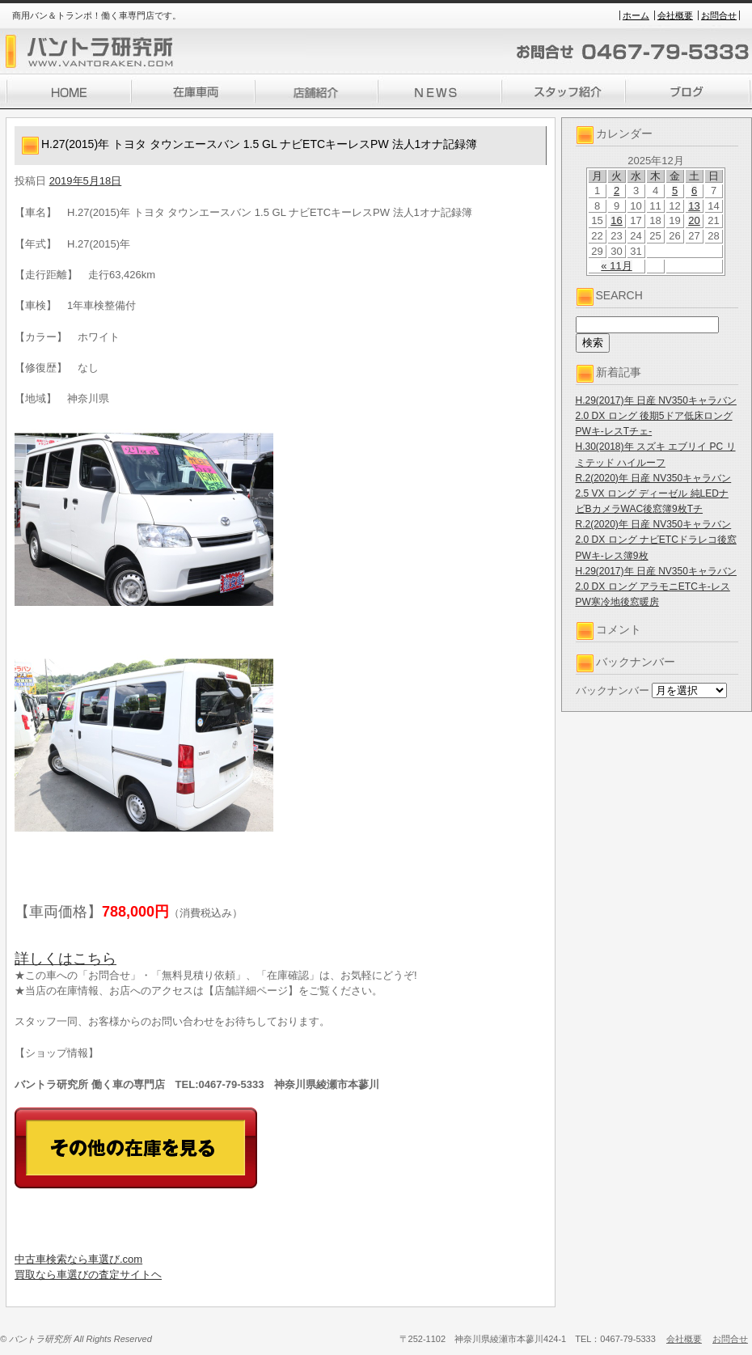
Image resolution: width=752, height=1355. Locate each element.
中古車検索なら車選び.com (78, 1259)
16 (616, 220)
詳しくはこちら (65, 959)
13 (693, 206)
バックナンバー (612, 690)
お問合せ (719, 15)
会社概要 (675, 15)
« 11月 (616, 266)
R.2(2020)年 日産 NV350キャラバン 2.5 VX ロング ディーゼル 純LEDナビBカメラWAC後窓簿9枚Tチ (654, 493)
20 (693, 220)
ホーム (636, 15)
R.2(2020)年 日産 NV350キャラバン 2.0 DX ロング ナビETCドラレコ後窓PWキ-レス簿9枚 (656, 540)
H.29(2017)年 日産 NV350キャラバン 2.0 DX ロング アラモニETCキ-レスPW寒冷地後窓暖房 (656, 586)
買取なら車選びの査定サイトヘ (88, 1274)
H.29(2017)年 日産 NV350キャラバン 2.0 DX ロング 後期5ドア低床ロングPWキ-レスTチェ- (656, 416)
